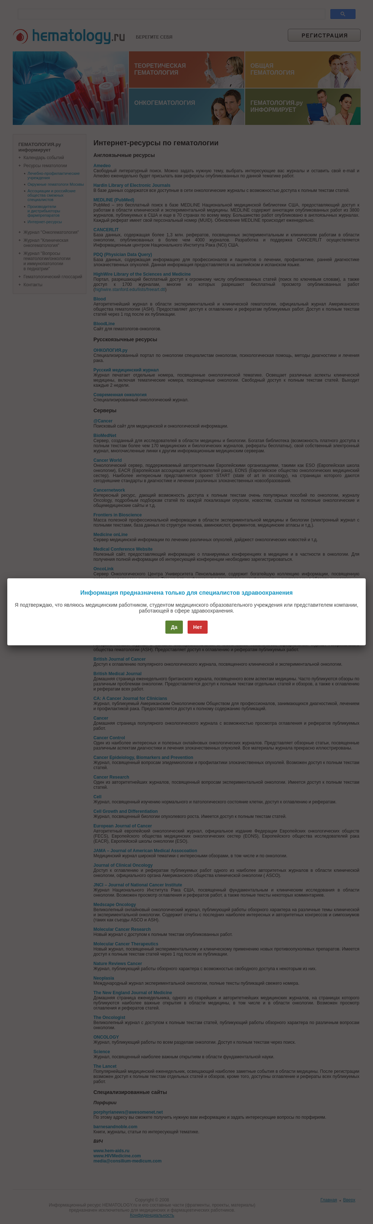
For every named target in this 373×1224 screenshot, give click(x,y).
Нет (197, 627)
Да (174, 627)
